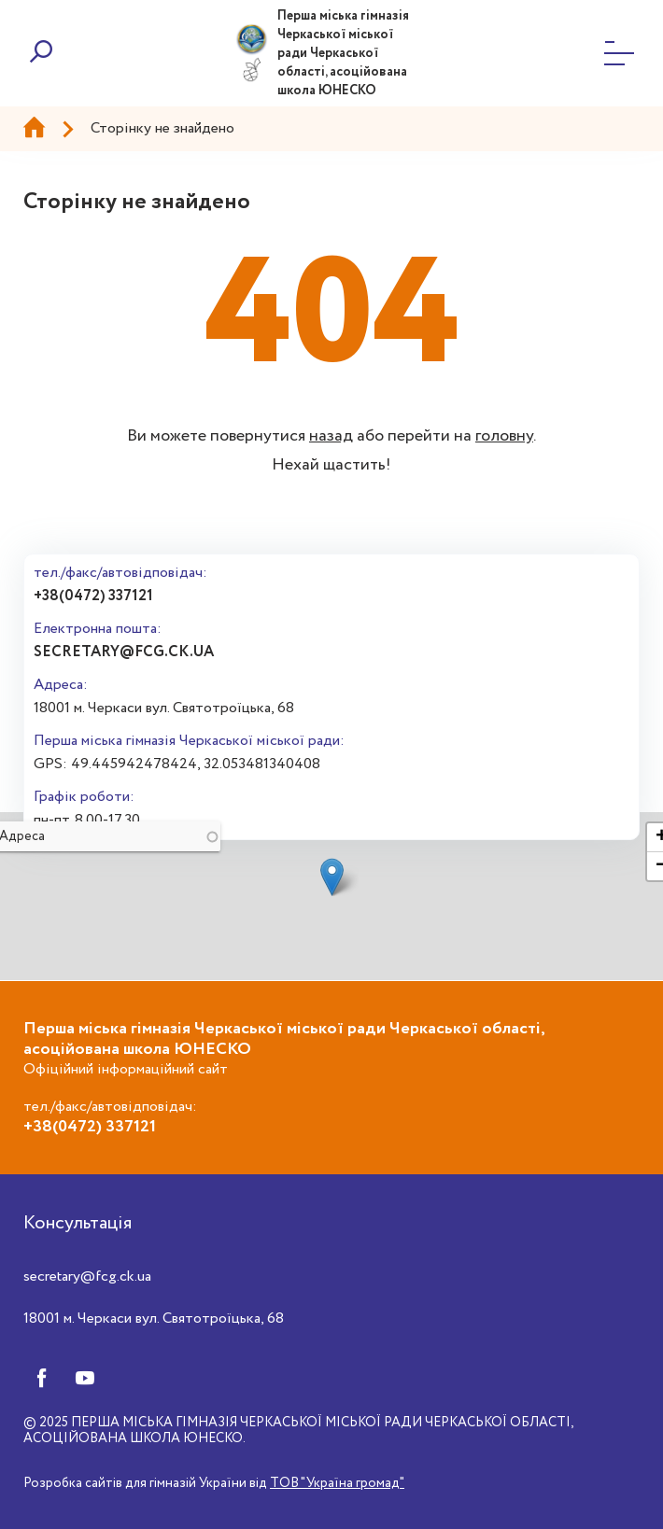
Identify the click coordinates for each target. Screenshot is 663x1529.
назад (331, 436)
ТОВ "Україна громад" (337, 1483)
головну (504, 436)
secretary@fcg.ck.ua (124, 652)
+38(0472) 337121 (93, 596)
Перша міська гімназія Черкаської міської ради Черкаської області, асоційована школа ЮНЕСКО (343, 53)
